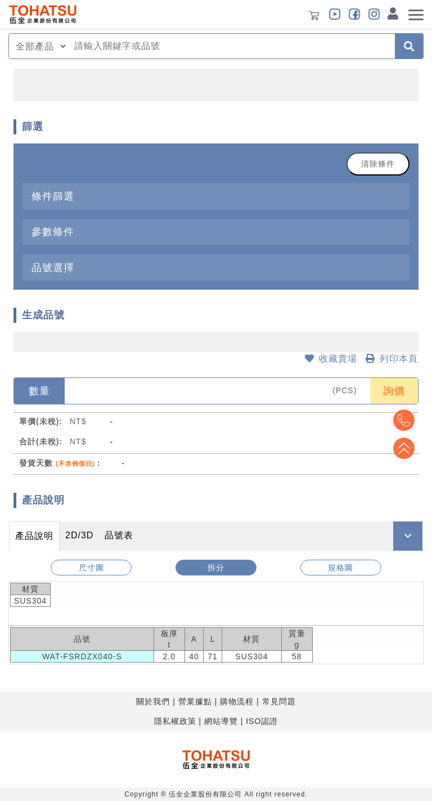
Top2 (404, 420)
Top (404, 448)
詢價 (394, 391)
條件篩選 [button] (53, 196)
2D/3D (79, 535)
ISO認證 (262, 721)
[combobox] (231, 46)
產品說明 (34, 536)
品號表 (119, 535)
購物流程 (237, 701)
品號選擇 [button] (53, 267)
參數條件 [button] (53, 231)
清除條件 (378, 163)
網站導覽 (221, 721)
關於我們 (153, 701)
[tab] (216, 196)
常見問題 (279, 701)
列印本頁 (392, 358)
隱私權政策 (175, 721)
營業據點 (195, 701)
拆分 (216, 567)
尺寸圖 (91, 567)
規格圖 (340, 567)
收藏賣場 (331, 358)
